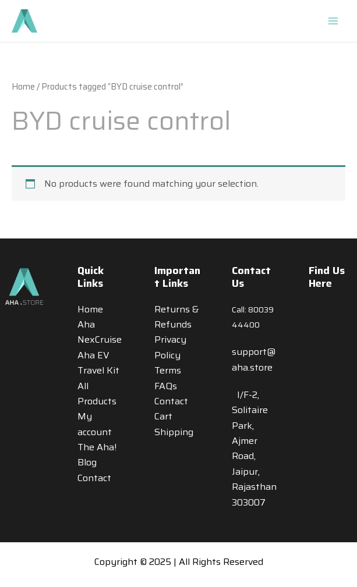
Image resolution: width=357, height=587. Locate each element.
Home (23, 86)
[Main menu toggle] (333, 21)
